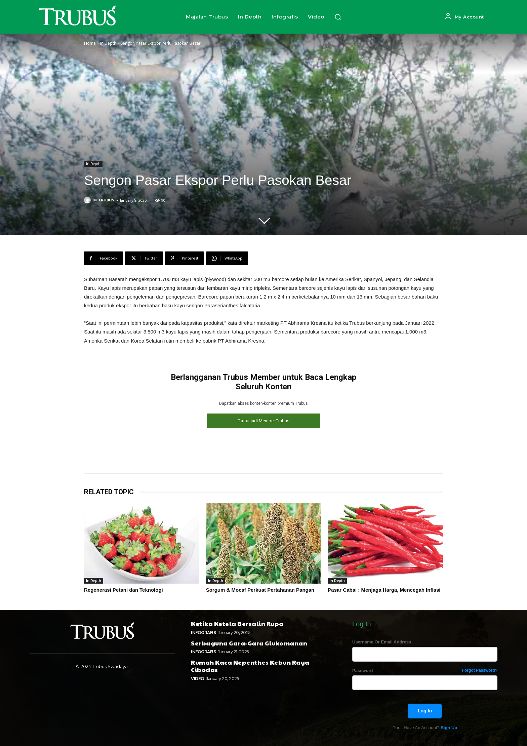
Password (424, 669)
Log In (425, 709)
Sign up (449, 726)
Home (90, 43)
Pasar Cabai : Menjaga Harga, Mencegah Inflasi (384, 589)
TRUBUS (106, 199)
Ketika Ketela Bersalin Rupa (237, 622)
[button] (337, 17)
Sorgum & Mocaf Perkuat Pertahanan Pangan (260, 589)
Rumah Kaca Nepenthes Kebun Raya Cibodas (250, 665)
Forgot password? (479, 669)
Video (197, 677)
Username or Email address (381, 641)
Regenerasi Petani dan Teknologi (123, 589)
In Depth (108, 43)
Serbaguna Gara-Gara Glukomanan (249, 642)
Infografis (203, 631)
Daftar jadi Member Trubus (263, 420)
